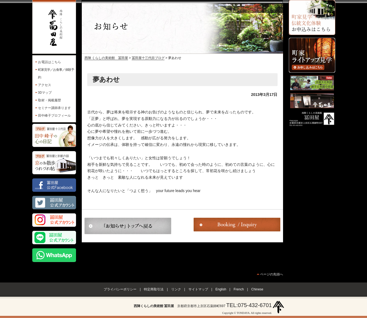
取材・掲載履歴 (49, 100)
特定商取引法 (154, 289)
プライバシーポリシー (120, 289)
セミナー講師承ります (54, 108)
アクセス (44, 85)
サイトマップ (198, 289)
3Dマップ (45, 93)
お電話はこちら (49, 62)
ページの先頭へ (271, 274)
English (220, 289)
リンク (176, 289)
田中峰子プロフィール (54, 115)
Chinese (257, 289)
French (239, 289)
